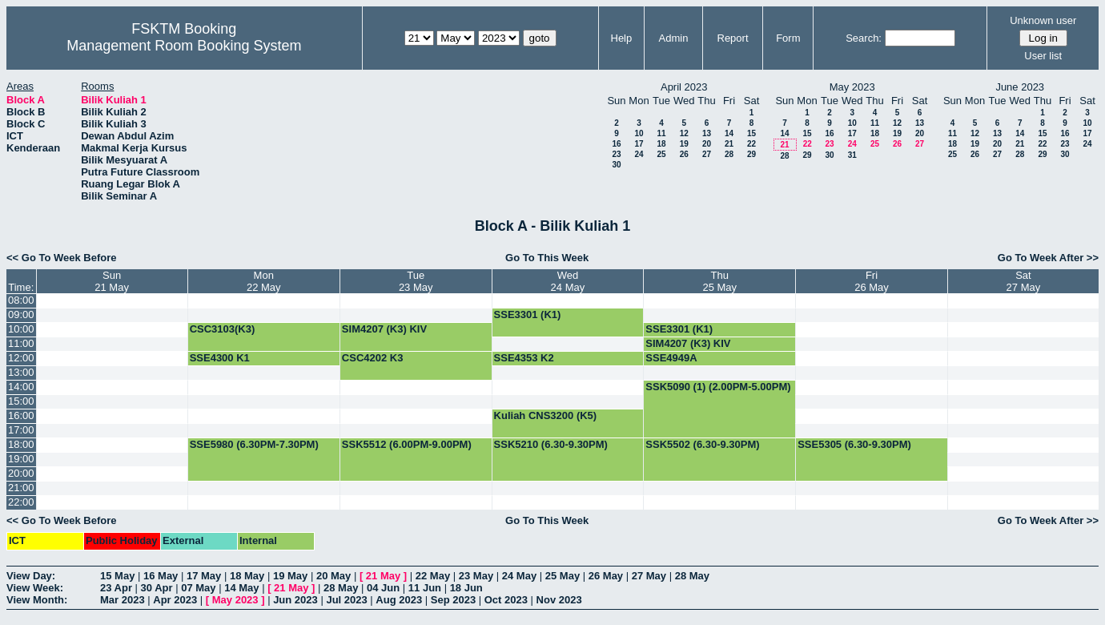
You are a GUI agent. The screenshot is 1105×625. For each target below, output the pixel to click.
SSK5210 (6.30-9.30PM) (551, 444)
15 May (117, 576)
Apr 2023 (175, 600)
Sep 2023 (453, 600)
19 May (290, 576)
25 (661, 154)
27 (706, 154)
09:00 (21, 314)
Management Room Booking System (183, 46)
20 (706, 143)
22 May (433, 576)
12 (684, 133)
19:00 (21, 459)
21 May (383, 576)
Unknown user (1043, 20)
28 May (692, 576)
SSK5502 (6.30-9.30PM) (702, 444)
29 (751, 154)
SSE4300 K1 (220, 358)
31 (852, 155)
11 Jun (424, 588)
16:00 (21, 415)
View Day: (30, 576)
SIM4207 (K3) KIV (384, 329)
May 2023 (235, 600)
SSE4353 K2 (524, 358)
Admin (674, 38)
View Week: (34, 588)
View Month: (36, 600)
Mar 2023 (122, 600)
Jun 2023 (295, 600)
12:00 (21, 358)
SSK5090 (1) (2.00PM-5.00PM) (717, 387)
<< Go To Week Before (61, 258)
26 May (606, 576)
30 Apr (157, 588)
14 (729, 133)
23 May (476, 576)
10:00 (21, 329)
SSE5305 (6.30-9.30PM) (854, 444)
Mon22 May (264, 281)
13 (706, 133)
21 (729, 143)
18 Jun (466, 588)
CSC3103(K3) (222, 329)
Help (622, 38)
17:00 (21, 430)
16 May (160, 576)
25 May (562, 576)
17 (638, 143)
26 (684, 154)
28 (729, 154)
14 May (241, 588)
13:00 (21, 372)
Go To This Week (547, 258)
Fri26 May (871, 281)
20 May (333, 576)
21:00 (21, 488)
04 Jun (383, 588)
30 (616, 164)
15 (751, 133)
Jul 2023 (346, 600)
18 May (247, 576)
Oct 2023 (506, 600)
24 (638, 154)
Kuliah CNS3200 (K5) (545, 415)
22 (751, 143)
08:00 (21, 300)
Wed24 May (568, 281)
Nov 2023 (559, 600)
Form (788, 38)
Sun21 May (111, 281)
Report (733, 38)
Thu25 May (719, 281)
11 (661, 133)
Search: (864, 38)
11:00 (21, 343)
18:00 (21, 444)
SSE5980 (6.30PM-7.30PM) (254, 444)
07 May (198, 588)
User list (1043, 56)
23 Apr (116, 588)
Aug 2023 (399, 600)
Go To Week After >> (1048, 258)
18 (661, 143)
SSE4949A (671, 358)
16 (616, 143)
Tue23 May (416, 281)
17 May (204, 576)
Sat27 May (1024, 281)
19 (684, 143)
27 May (649, 576)
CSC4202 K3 (373, 358)
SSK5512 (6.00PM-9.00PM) (407, 444)
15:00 (21, 401)
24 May (519, 576)
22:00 (21, 502)
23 (616, 154)
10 (638, 133)
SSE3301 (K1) (527, 314)
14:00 (21, 387)
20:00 (21, 473)
